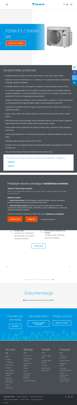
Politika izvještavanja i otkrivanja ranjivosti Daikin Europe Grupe (65, 377)
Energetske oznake (63, 364)
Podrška (44, 365)
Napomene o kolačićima (55, 214)
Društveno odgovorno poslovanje (9, 380)
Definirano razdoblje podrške (65, 369)
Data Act (5, 402)
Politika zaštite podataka (10, 399)
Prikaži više (38, 246)
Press (7, 385)
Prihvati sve (15, 219)
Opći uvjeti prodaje (36, 399)
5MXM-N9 (11, 162)
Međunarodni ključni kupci (46, 369)
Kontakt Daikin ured (46, 357)
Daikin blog (9, 388)
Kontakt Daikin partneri (46, 362)
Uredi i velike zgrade (27, 364)
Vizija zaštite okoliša (9, 374)
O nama (8, 359)
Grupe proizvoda (65, 361)
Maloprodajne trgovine (28, 360)
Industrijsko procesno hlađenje (27, 376)
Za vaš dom (27, 356)
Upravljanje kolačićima (48, 219)
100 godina (9, 362)
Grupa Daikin (9, 370)
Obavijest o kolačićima (36, 396)
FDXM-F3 (11, 166)
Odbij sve (31, 219)
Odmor (25, 368)
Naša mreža (9, 365)
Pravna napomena (22, 396)
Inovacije (8, 368)
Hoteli (25, 371)
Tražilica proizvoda (63, 357)
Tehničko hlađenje (29, 381)
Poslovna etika (24, 399)
